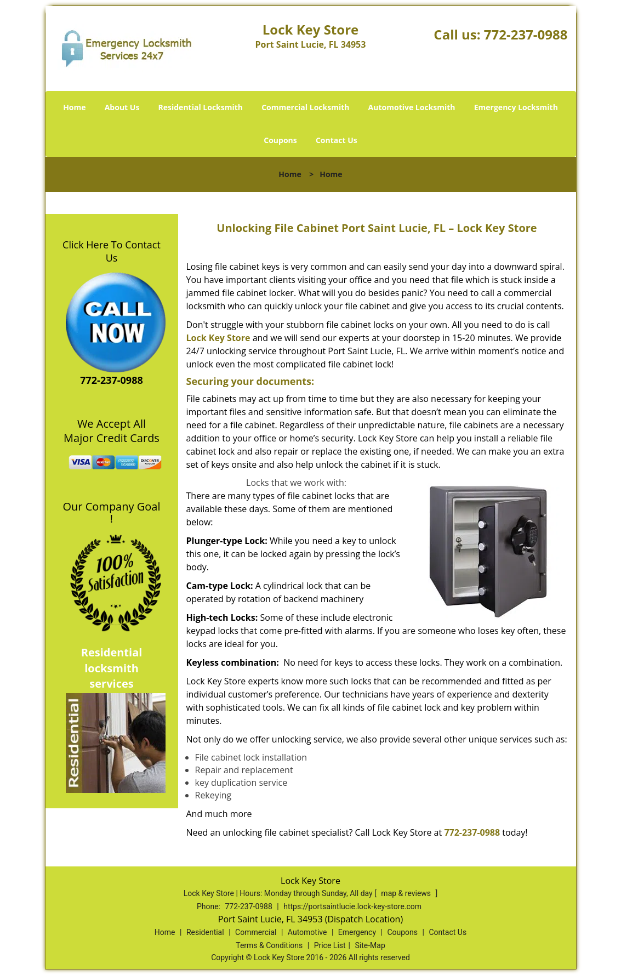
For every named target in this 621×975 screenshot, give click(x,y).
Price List (330, 945)
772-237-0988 (526, 34)
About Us (122, 107)
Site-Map (370, 945)
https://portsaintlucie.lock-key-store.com (352, 906)
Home (74, 107)
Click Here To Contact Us (111, 251)
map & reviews (406, 893)
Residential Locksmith (200, 107)
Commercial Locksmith (305, 107)
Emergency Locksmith (516, 107)
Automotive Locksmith (411, 107)
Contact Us (336, 140)
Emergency (357, 932)
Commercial (255, 932)
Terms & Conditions (269, 945)
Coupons (280, 140)
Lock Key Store (218, 338)
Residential (205, 932)
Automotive (307, 932)
